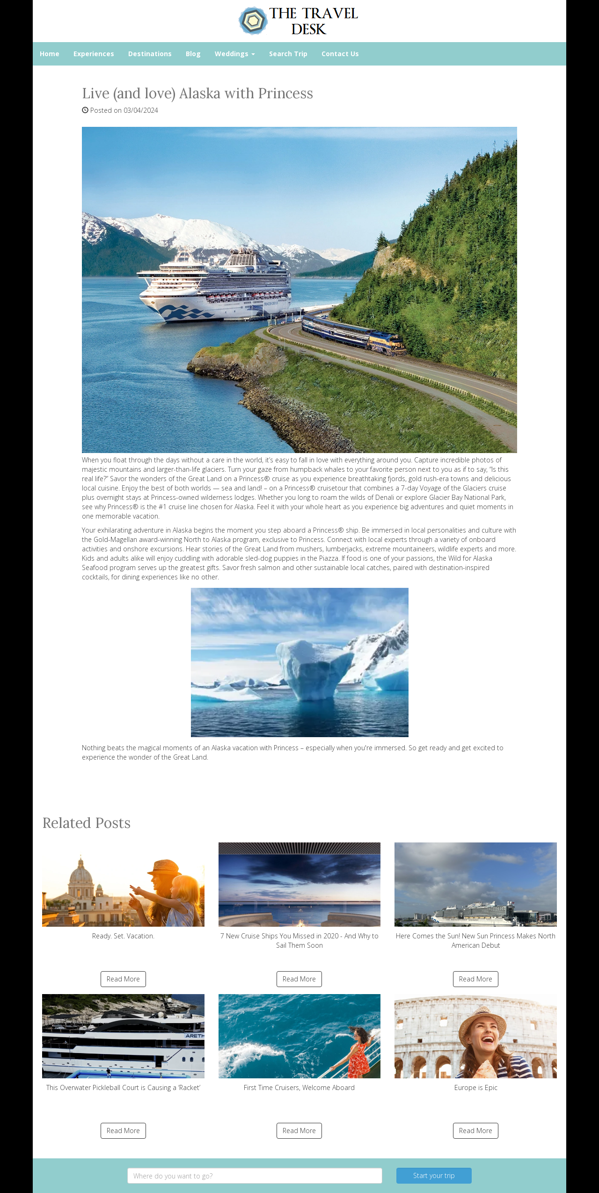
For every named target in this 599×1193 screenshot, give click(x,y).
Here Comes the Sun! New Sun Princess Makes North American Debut (475, 896)
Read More (123, 978)
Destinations (150, 53)
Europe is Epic (475, 1043)
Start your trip (434, 1175)
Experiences (93, 53)
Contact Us (340, 53)
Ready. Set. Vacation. (123, 891)
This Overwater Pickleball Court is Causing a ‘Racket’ (123, 1043)
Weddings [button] (235, 53)
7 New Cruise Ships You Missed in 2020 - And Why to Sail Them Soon (300, 896)
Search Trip (288, 53)
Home (49, 53)
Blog (193, 53)
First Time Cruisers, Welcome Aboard (300, 1043)
